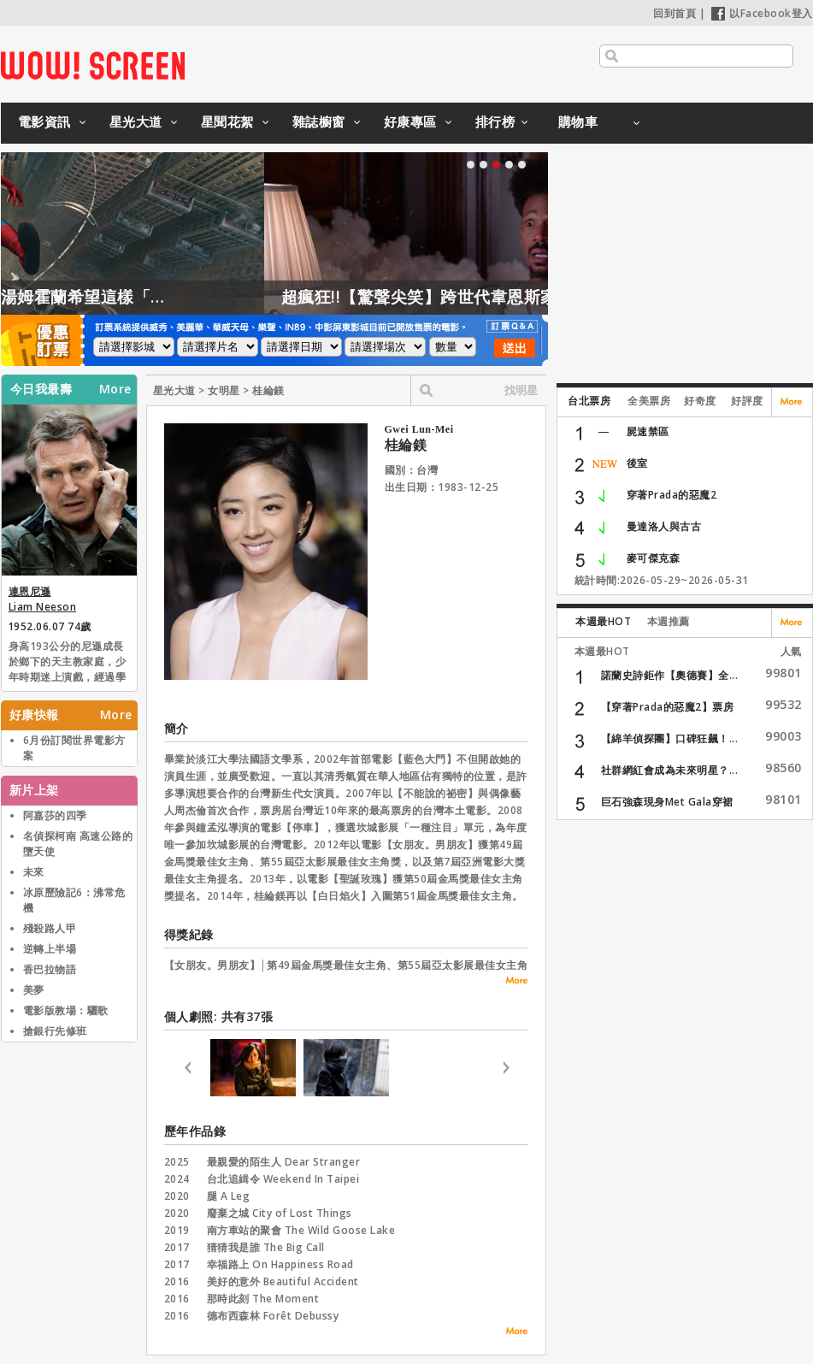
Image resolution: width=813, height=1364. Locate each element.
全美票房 (648, 400)
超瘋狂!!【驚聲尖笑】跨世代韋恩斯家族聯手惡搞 (520, 297)
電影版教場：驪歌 (66, 1010)
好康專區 (410, 121)
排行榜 (495, 121)
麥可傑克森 (653, 558)
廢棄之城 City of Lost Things (279, 1213)
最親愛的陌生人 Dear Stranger (284, 1161)
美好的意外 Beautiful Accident (283, 1281)
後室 (637, 463)
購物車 (578, 121)
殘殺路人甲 (50, 928)
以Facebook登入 (762, 13)
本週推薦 (668, 621)
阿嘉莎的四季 (55, 815)
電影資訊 (44, 121)
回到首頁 (674, 13)
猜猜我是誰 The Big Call (266, 1247)
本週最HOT (603, 621)
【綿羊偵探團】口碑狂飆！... (670, 738)
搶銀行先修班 (55, 1031)
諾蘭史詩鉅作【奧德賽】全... (670, 675)
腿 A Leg (228, 1196)
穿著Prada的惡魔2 (672, 494)
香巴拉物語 (50, 969)
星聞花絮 (227, 121)
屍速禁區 (648, 431)
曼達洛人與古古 (664, 526)
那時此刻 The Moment (263, 1298)
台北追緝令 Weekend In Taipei (283, 1179)
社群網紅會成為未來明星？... (670, 770)
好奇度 (700, 400)
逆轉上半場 (50, 949)
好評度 (747, 400)
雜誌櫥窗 (318, 121)
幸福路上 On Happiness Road (280, 1264)
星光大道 (135, 121)
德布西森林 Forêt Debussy (273, 1315)
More (115, 389)
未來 (33, 872)
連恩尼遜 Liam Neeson (43, 599)
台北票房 (589, 400)
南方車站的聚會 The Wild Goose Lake (301, 1230)
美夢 (33, 990)
